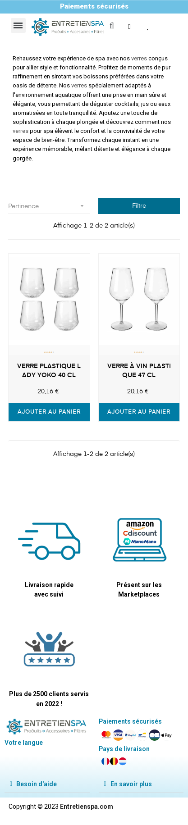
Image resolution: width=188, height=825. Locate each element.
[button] (130, 27)
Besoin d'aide (36, 784)
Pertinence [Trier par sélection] (49, 206)
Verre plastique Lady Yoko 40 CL (49, 370)
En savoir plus (131, 784)
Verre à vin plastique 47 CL (139, 370)
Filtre (139, 206)
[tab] (47, 784)
